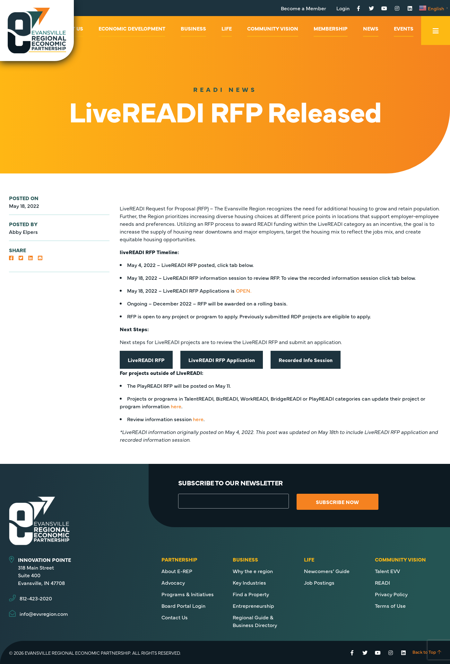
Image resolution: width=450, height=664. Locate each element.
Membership (331, 28)
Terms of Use (390, 605)
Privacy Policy (391, 594)
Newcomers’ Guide (327, 570)
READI (382, 582)
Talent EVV (387, 570)
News (370, 28)
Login (343, 8)
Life (226, 28)
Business (193, 28)
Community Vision (272, 28)
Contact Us (174, 617)
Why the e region (253, 570)
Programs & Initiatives (187, 594)
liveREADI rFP (146, 359)
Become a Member (303, 8)
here (176, 406)
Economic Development (132, 28)
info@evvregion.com (44, 613)
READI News (225, 89)
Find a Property (251, 594)
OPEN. (243, 290)
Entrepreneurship (253, 605)
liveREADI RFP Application (221, 359)
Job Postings (319, 582)
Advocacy (173, 582)
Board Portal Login (183, 605)
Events (403, 28)
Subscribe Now (340, 501)
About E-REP (176, 570)
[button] (11, 257)
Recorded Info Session (306, 359)
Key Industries (249, 582)
